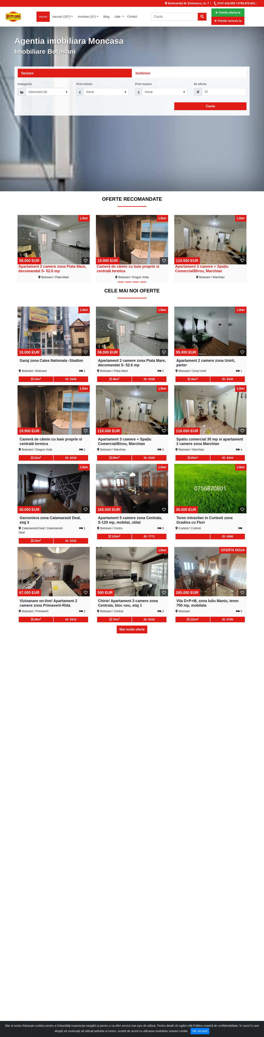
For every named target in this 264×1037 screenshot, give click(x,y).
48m (114, 379)
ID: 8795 (227, 619)
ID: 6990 (227, 536)
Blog (106, 16)
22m (36, 457)
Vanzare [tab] (27, 73)
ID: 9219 (71, 457)
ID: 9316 (71, 619)
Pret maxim (143, 84)
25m (36, 540)
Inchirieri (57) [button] (87, 16)
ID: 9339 (149, 379)
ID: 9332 (149, 619)
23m (36, 379)
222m (193, 619)
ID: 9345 (227, 379)
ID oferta (200, 84)
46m (193, 379)
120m (114, 536)
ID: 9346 (71, 379)
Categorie (25, 84)
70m (114, 619)
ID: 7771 (149, 536)
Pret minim (84, 84)
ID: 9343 (149, 457)
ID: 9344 (227, 457)
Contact (132, 16)
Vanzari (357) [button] (61, 16)
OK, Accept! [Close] (200, 1031)
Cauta (210, 106)
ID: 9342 (71, 540)
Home (44, 16)
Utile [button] (117, 16)
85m (114, 457)
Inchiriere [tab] (143, 73)
